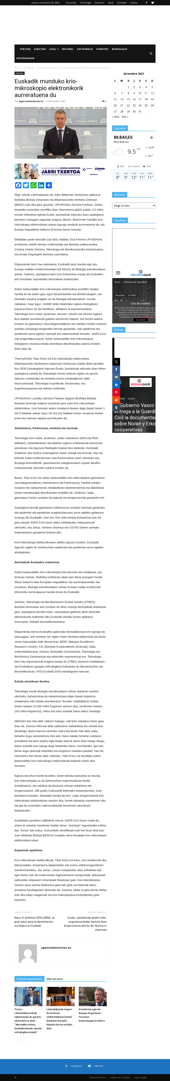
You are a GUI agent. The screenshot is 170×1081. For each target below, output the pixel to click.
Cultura (133, 2)
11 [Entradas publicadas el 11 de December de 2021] (146, 93)
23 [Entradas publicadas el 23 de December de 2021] (134, 105)
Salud (110, 2)
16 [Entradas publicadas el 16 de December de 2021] (134, 99)
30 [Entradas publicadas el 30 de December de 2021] (134, 111)
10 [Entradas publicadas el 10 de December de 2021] (139, 93)
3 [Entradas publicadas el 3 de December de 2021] (140, 87)
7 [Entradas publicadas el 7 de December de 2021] (122, 93)
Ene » (125, 116)
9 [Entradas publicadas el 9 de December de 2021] (134, 93)
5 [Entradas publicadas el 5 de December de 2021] (152, 87)
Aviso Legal (140, 1077)
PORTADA (25, 49)
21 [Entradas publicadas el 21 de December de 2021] (121, 105)
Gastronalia (85, 49)
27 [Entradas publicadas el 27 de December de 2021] (115, 111)
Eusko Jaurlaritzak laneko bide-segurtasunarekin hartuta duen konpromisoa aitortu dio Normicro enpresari (85, 923)
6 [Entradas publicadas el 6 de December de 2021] (115, 93)
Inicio (17, 67)
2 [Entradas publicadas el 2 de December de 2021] (134, 87)
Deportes (99, 2)
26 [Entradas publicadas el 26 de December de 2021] (152, 105)
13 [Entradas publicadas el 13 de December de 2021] (115, 99)
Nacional (67, 49)
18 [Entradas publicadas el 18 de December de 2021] (146, 99)
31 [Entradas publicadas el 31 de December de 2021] (139, 111)
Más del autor (55, 979)
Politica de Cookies (120, 1077)
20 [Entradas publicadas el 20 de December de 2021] (115, 105)
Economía (71, 2)
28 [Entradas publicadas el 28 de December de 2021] (121, 111)
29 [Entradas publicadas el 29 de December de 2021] (128, 111)
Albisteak (40, 49)
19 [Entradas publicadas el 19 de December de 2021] (152, 99)
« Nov (115, 116)
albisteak (19, 73)
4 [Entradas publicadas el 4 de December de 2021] (146, 87)
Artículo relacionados (29, 979)
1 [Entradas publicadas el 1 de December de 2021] (128, 87)
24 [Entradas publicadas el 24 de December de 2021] (139, 105)
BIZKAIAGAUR (119, 49)
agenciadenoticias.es (31, 101)
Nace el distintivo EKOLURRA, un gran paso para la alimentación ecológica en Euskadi (34, 921)
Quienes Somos (97, 1077)
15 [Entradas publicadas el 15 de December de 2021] (128, 99)
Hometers (102, 49)
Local (54, 49)
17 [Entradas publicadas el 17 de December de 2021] (139, 99)
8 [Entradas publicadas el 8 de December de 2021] (128, 93)
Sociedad (121, 2)
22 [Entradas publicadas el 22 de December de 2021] (128, 105)
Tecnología (85, 2)
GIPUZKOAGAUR (25, 58)
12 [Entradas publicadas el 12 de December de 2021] (152, 93)
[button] (151, 53)
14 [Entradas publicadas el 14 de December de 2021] (121, 99)
